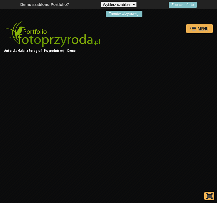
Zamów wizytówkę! (123, 14)
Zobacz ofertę (183, 5)
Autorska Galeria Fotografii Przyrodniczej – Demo (40, 50)
